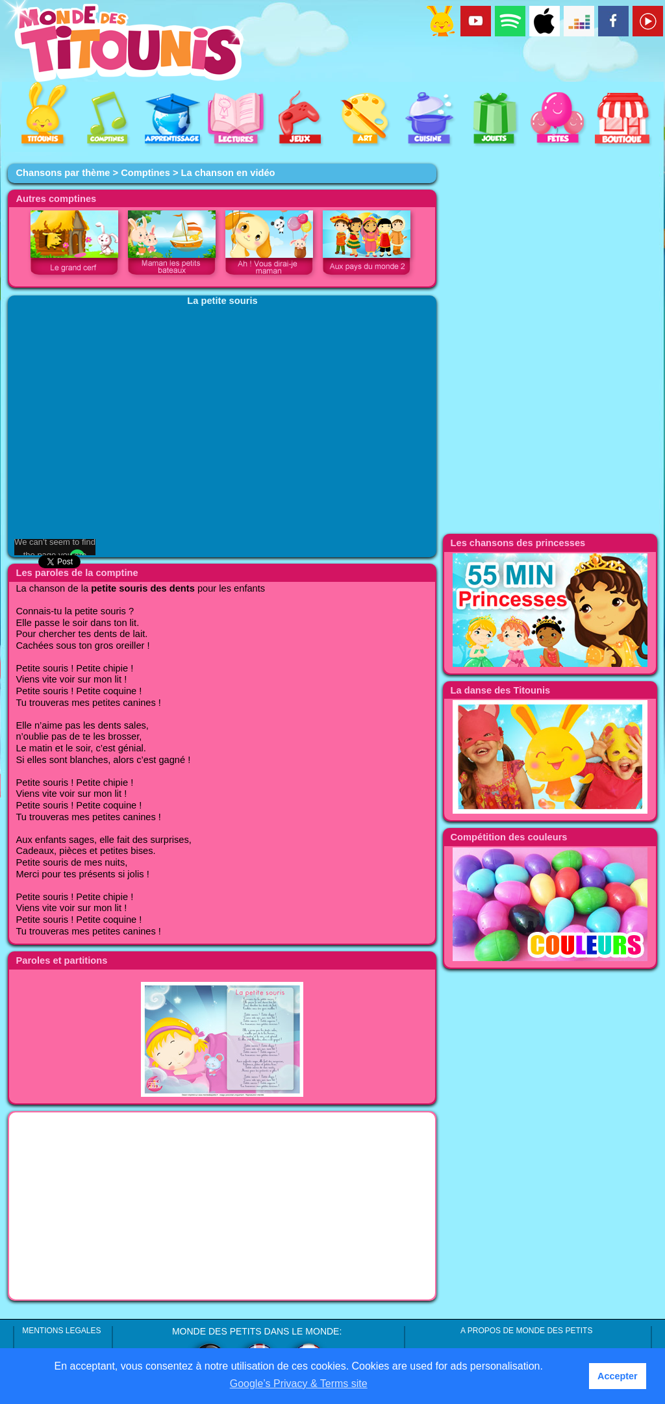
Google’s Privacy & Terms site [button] (299, 1383)
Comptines (145, 173)
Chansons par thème (63, 173)
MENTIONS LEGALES (61, 1330)
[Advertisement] (222, 1206)
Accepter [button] (617, 1376)
